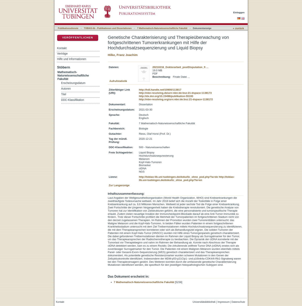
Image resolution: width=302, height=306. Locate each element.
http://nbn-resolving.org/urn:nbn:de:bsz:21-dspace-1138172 (176, 99)
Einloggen (239, 12)
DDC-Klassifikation (72, 99)
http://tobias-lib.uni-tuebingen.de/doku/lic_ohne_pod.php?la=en (187, 178)
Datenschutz (238, 302)
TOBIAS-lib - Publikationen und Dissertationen (108, 28)
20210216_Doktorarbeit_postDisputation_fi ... (180, 67)
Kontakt (62, 48)
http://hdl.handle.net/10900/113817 (160, 89)
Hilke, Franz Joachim (123, 55)
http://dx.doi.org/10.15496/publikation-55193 (166, 96)
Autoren (66, 88)
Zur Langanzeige (119, 185)
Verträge (62, 53)
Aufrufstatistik (118, 81)
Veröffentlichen (77, 37)
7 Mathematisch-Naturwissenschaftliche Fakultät (162, 28)
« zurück (238, 28)
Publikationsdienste (68, 28)
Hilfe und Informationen (71, 59)
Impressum (223, 302)
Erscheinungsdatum (73, 83)
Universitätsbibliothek (204, 302)
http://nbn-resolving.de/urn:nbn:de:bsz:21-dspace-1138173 (175, 92)
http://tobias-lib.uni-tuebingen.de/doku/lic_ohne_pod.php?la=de (178, 176)
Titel (63, 94)
